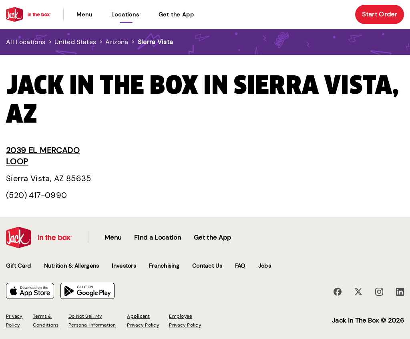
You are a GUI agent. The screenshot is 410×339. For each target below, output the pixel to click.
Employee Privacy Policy (185, 320)
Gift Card (18, 265)
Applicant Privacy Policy (143, 320)
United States (75, 42)
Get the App (176, 14)
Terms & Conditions (45, 320)
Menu (84, 14)
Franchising (164, 265)
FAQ (240, 265)
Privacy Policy (14, 320)
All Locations (25, 42)
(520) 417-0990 (36, 195)
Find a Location (157, 237)
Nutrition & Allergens (71, 265)
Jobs (264, 265)
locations (125, 14)
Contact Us (207, 265)
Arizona (116, 42)
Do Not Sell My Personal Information (92, 320)
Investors (124, 265)
